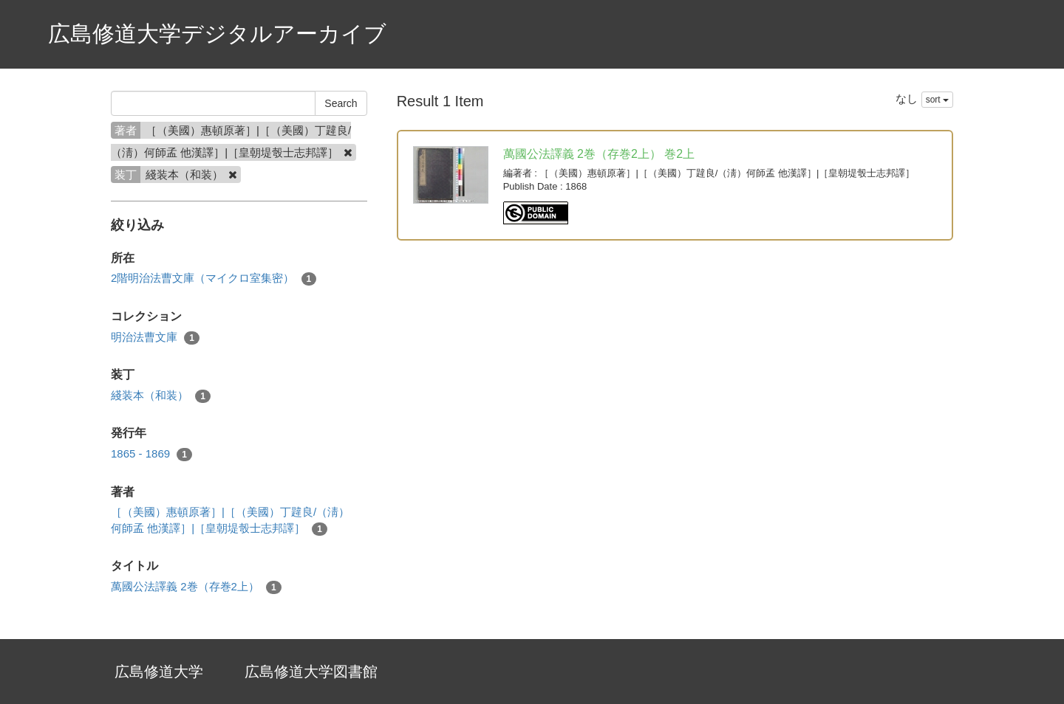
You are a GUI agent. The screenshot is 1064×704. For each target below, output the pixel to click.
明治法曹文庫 (155, 338)
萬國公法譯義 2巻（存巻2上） (196, 587)
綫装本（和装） (161, 396)
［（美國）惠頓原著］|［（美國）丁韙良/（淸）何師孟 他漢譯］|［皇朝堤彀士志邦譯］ (230, 520)
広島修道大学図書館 (311, 671)
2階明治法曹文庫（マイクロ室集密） (213, 279)
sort (937, 99)
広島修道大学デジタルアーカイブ (217, 33)
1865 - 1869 (151, 454)
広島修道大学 (159, 671)
